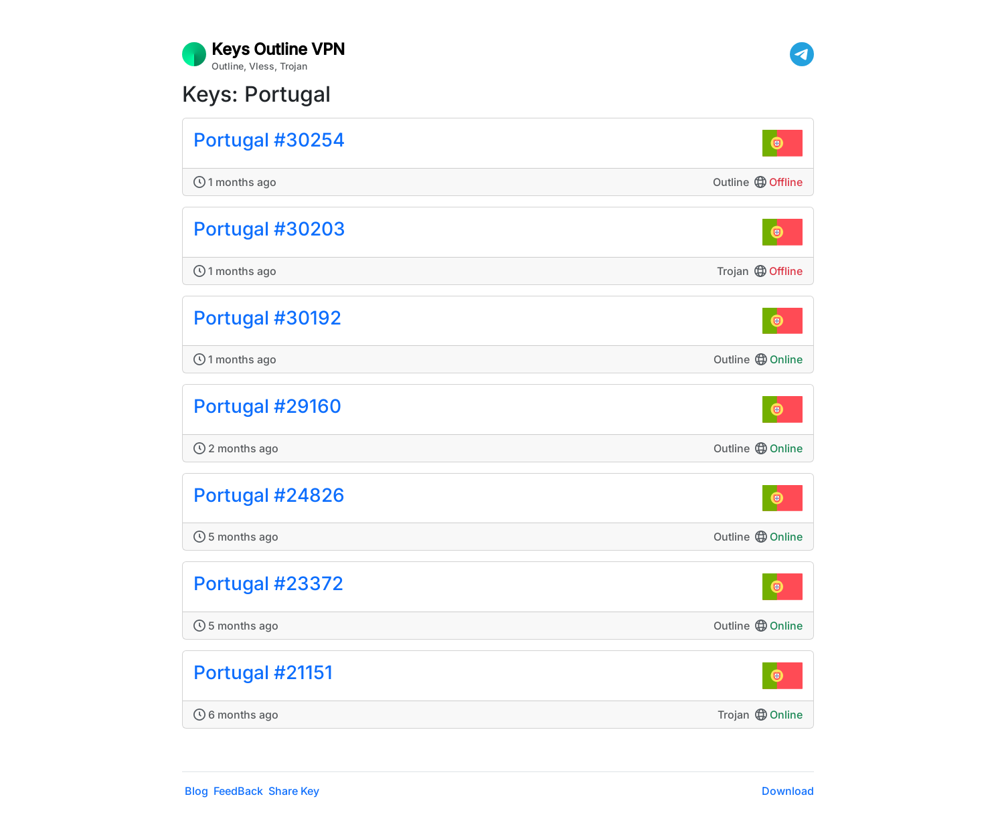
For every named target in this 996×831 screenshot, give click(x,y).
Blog (196, 791)
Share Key (293, 791)
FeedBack (238, 791)
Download (788, 791)
